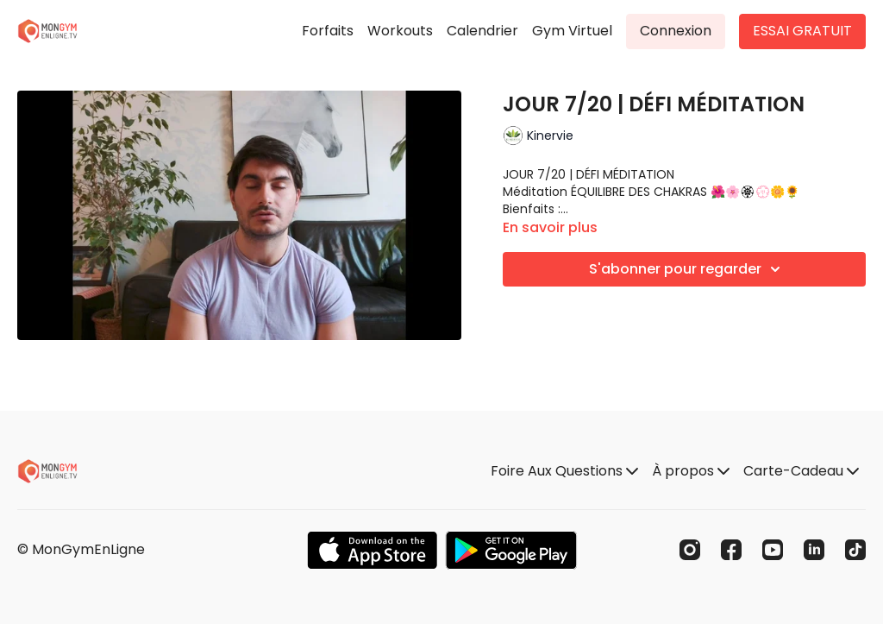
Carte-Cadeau (801, 471)
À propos (691, 471)
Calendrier (482, 31)
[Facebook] (731, 549)
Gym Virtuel (572, 31)
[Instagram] (689, 549)
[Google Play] (511, 550)
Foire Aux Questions (564, 471)
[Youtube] (772, 549)
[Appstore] (372, 550)
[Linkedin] (814, 549)
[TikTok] (855, 549)
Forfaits (328, 31)
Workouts (400, 31)
